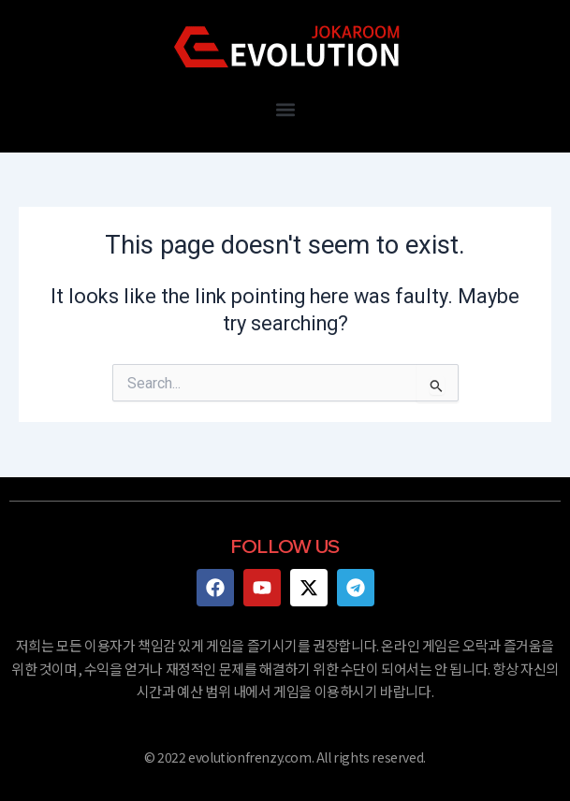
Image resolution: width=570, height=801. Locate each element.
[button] (285, 109)
